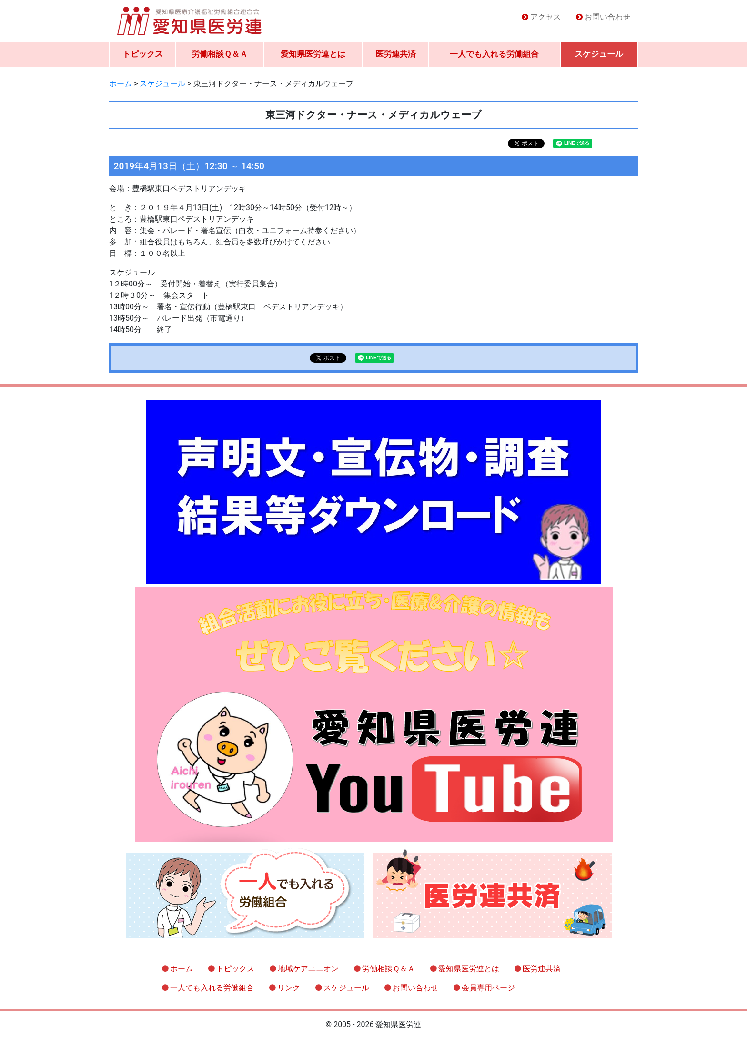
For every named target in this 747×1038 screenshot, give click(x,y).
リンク (288, 987)
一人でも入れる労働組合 (494, 54)
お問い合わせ (607, 16)
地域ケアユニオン (308, 968)
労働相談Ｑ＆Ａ (220, 54)
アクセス (545, 16)
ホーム (181, 968)
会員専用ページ (488, 987)
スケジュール (599, 54)
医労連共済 (395, 54)
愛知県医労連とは (313, 54)
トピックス (142, 54)
